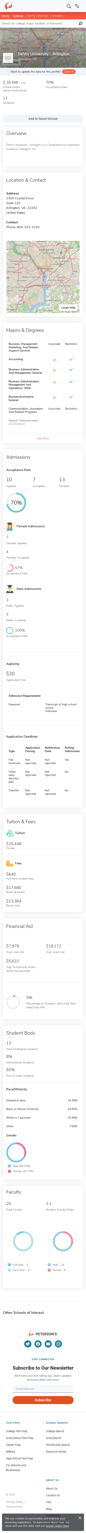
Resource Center (56, 1451)
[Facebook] (38, 1344)
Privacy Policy (14, 1502)
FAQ (48, 1502)
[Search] (69, 6)
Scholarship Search (58, 1444)
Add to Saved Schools (43, 119)
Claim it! (69, 72)
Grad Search (53, 1438)
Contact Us (53, 1495)
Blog (49, 1509)
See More (43, 438)
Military (10, 1451)
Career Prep (13, 1444)
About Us (51, 1488)
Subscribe (43, 1400)
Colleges (18, 16)
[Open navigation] (77, 6)
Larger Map (68, 307)
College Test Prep (16, 1431)
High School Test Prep (19, 1458)
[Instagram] (58, 1344)
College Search (55, 1431)
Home (5, 16)
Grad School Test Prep (19, 1438)
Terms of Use (14, 1506)
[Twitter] (27, 1344)
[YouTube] (48, 1344)
